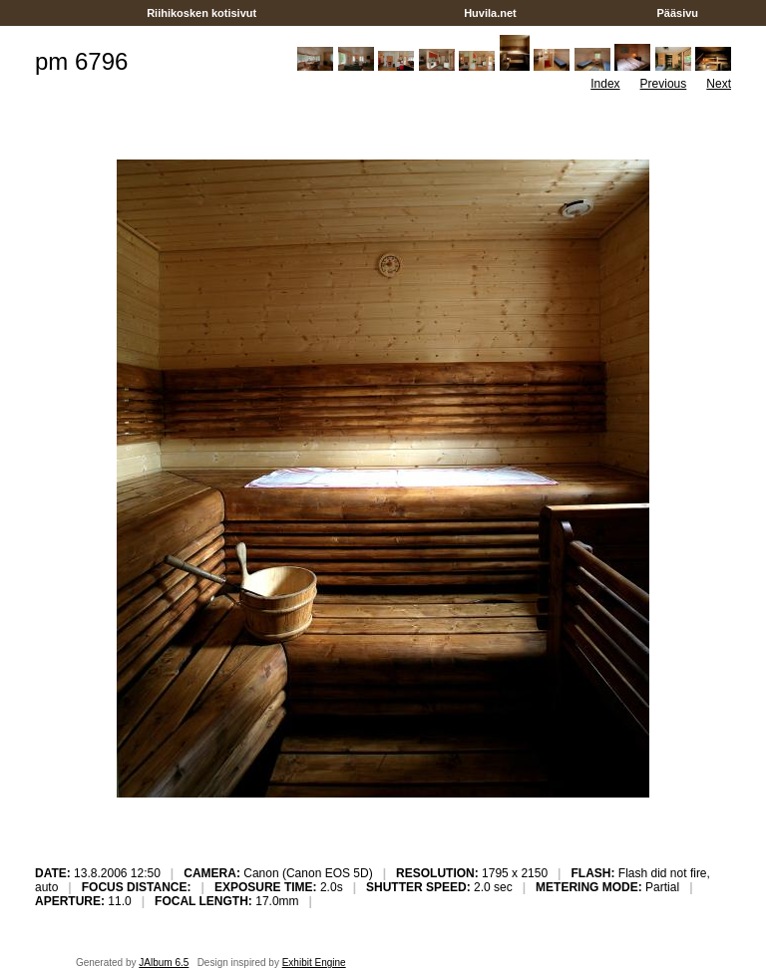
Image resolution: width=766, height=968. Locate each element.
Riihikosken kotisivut (201, 13)
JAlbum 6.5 (164, 962)
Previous (663, 84)
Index (604, 84)
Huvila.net (490, 13)
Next (718, 84)
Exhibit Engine (314, 962)
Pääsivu (677, 13)
